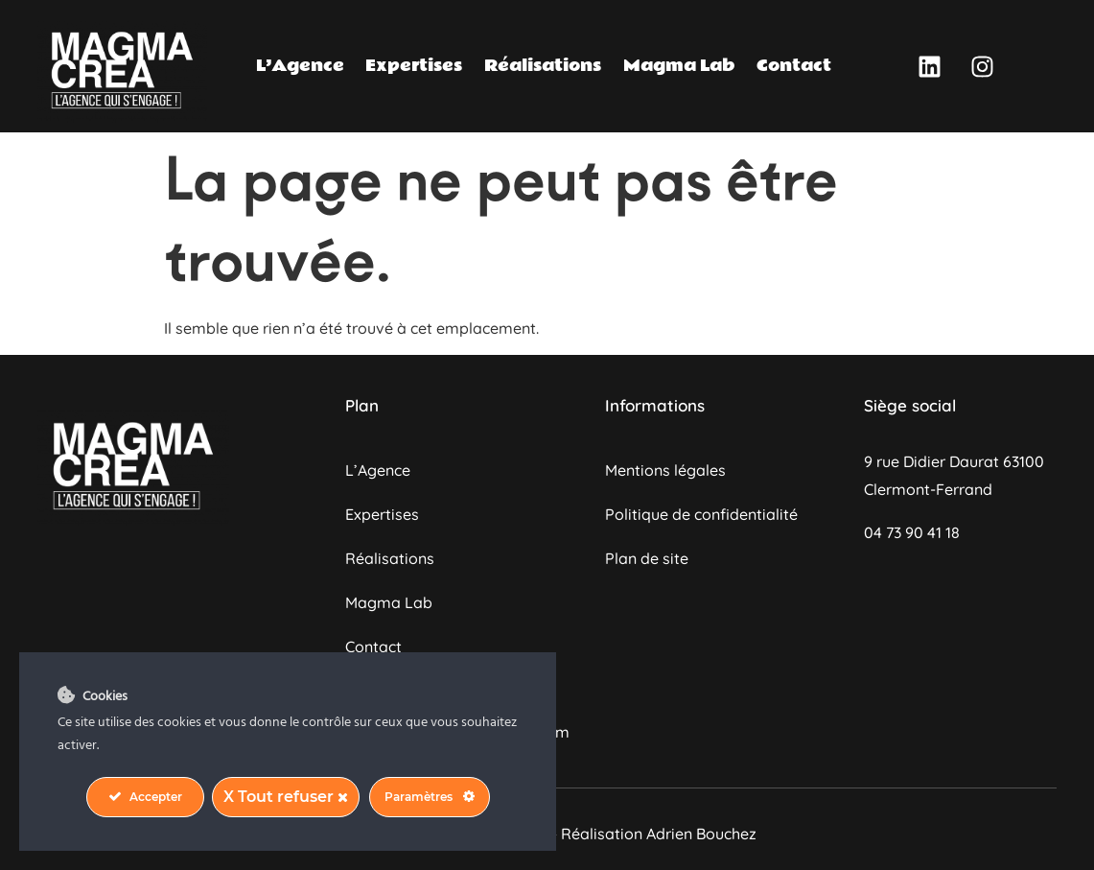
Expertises (413, 66)
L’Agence (300, 66)
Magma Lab (679, 66)
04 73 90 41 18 (912, 532)
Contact (793, 66)
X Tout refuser (285, 797)
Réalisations (542, 66)
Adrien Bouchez (701, 833)
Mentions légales (665, 470)
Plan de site (646, 558)
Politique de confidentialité (701, 514)
